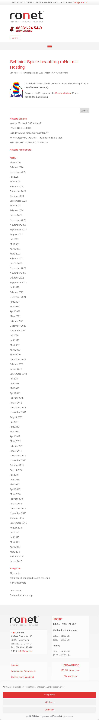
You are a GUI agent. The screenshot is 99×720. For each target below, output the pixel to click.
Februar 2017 (17, 445)
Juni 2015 (14, 537)
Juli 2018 (14, 378)
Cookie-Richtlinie (32, 716)
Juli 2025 (14, 176)
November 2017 (18, 412)
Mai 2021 (14, 306)
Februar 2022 (17, 292)
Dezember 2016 (18, 455)
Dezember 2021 (18, 296)
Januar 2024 (16, 215)
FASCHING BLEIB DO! (20, 127)
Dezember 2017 (18, 407)
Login (15, 38)
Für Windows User (70, 670)
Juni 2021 (14, 301)
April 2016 (15, 489)
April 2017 (15, 436)
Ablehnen (49, 702)
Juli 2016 (14, 474)
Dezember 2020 (18, 325)
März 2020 (15, 354)
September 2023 (18, 229)
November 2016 (18, 460)
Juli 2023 (14, 239)
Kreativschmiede (63, 93)
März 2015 (15, 551)
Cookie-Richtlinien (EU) (22, 677)
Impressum (68, 716)
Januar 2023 (16, 263)
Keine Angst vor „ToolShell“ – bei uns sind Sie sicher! (36, 137)
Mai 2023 (14, 244)
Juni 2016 (14, 479)
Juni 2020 (14, 340)
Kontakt (14, 665)
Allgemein (49, 73)
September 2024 (18, 200)
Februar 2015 (17, 556)
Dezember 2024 (18, 191)
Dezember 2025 (18, 171)
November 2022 (18, 272)
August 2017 (16, 417)
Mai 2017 (14, 431)
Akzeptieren (49, 694)
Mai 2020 (14, 345)
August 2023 (16, 234)
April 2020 (15, 349)
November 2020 (18, 330)
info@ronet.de (80, 2)
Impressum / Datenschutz (23, 671)
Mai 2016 (14, 484)
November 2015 (18, 513)
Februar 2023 (17, 258)
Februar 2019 (17, 364)
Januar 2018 (16, 402)
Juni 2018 (14, 383)
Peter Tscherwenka (22, 73)
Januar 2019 (16, 369)
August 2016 (16, 470)
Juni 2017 (14, 426)
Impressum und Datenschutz (51, 716)
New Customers (61, 73)
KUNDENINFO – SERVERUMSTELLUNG (29, 142)
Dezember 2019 (18, 359)
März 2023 (15, 253)
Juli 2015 (14, 532)
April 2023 (15, 248)
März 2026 (15, 162)
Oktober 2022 (17, 277)
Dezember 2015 (18, 508)
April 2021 (15, 311)
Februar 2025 (17, 186)
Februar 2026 (17, 167)
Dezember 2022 (18, 268)
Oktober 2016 (17, 465)
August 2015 (16, 527)
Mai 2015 (14, 542)
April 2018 (15, 393)
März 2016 (15, 494)
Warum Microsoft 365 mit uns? (25, 123)
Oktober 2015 (17, 517)
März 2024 (15, 205)
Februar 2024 (17, 210)
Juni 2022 (14, 287)
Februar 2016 (17, 498)
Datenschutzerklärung (21, 595)
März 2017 (15, 441)
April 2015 (15, 546)
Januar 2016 (16, 503)
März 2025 (15, 181)
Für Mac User (70, 676)
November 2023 (18, 224)
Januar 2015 (16, 561)
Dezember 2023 (18, 220)
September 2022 (18, 282)
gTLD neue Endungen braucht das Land (30, 577)
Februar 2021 (17, 321)
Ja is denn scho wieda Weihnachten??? (29, 132)
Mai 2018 (14, 388)
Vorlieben (49, 709)
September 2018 (18, 373)
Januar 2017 (16, 450)
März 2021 (15, 316)
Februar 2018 (17, 397)
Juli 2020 (14, 335)
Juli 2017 (14, 421)
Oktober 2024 (17, 196)
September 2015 (18, 522)
